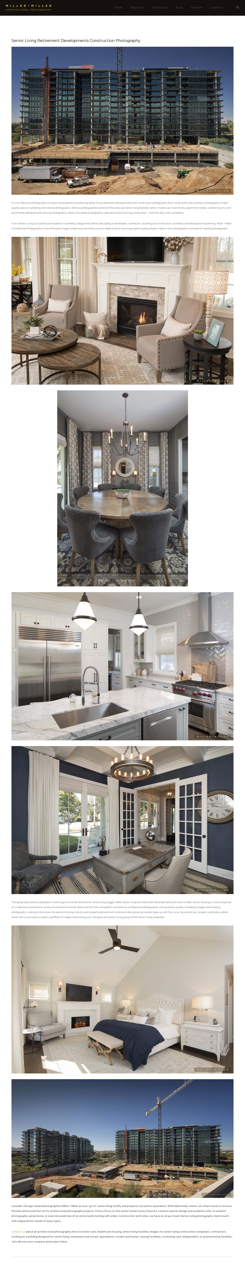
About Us (137, 7)
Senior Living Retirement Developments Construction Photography (75, 40)
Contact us (18, 1231)
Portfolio (160, 7)
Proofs (197, 7)
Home (119, 7)
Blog (180, 7)
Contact (216, 7)
